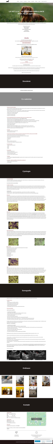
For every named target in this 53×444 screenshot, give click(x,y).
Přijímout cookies (37, 441)
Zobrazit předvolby (49, 441)
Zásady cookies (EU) (44, 1)
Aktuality (18, 1)
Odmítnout (43, 441)
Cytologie (29, 1)
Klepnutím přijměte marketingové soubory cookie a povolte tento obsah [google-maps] (36, 419)
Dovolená (21, 1)
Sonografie (32, 1)
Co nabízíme (25, 1)
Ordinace (36, 1)
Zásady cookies (43, 442)
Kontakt (39, 1)
